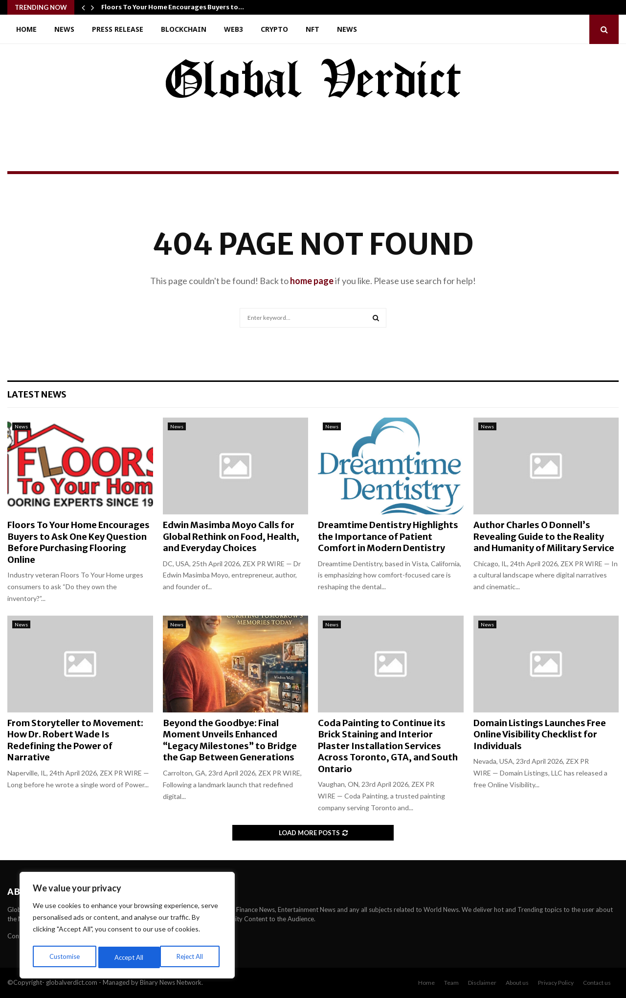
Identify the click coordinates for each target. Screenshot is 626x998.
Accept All (191, 957)
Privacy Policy (556, 982)
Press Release (117, 29)
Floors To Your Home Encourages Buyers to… (172, 7)
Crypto (274, 29)
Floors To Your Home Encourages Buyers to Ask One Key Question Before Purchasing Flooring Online (78, 542)
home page (312, 280)
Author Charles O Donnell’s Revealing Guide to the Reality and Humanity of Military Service (543, 536)
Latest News (37, 394)
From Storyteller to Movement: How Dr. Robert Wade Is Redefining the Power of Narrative (75, 740)
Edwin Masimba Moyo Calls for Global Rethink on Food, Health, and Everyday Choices (231, 536)
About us (517, 982)
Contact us (597, 982)
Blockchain (183, 29)
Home (26, 29)
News (64, 29)
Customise (64, 957)
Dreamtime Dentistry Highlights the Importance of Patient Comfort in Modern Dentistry (388, 536)
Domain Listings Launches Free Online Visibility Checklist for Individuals (539, 734)
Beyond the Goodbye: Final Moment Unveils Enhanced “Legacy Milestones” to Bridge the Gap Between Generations (230, 740)
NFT (312, 29)
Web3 (233, 29)
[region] (127, 927)
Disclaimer (482, 982)
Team (451, 982)
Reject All (128, 957)
